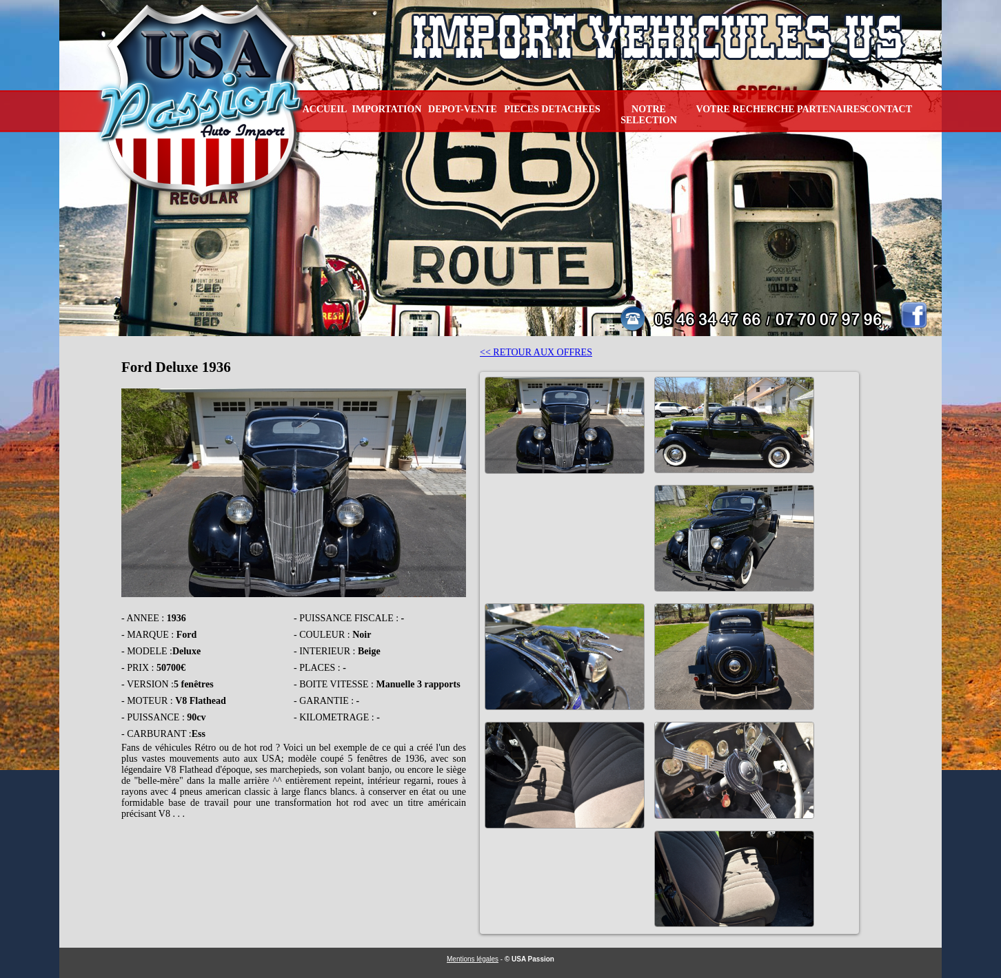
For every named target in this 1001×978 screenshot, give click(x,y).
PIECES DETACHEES (552, 109)
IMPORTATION (387, 109)
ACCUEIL (325, 109)
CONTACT (888, 109)
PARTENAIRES (831, 109)
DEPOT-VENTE (462, 109)
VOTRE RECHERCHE (745, 109)
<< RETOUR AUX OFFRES (536, 352)
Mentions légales (472, 959)
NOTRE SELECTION (648, 114)
